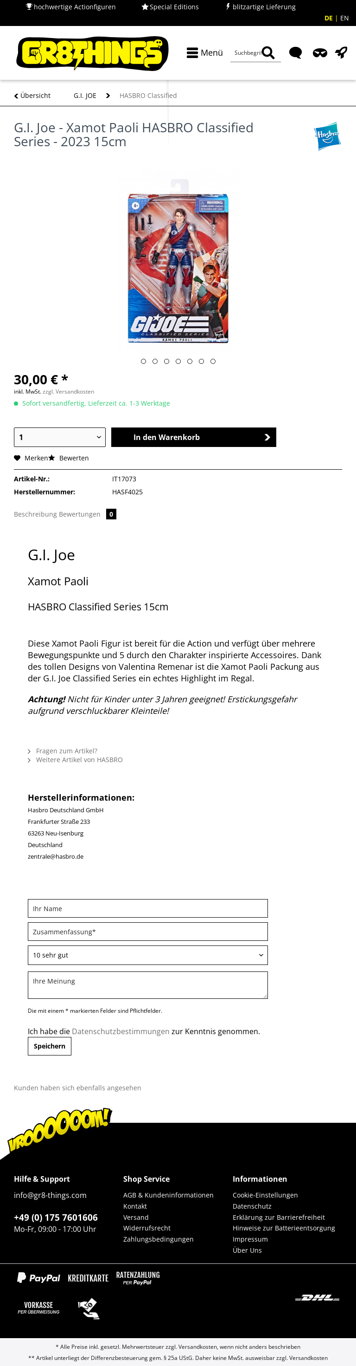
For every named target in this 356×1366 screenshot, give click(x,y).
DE (329, 17)
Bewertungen (87, 514)
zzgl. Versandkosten (68, 391)
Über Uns (247, 1250)
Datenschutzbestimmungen (121, 1031)
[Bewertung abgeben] (148, 955)
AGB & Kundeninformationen (168, 1195)
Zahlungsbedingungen (158, 1239)
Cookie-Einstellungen (265, 1195)
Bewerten (68, 457)
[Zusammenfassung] (148, 931)
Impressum (250, 1239)
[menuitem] (203, 53)
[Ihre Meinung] (148, 985)
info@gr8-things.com (50, 1195)
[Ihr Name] (148, 908)
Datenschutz (252, 1206)
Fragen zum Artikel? (62, 750)
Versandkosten (197, 1347)
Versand (136, 1217)
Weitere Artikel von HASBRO (75, 759)
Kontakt (135, 1206)
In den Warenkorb (202, 437)
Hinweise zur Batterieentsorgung (284, 1228)
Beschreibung (35, 514)
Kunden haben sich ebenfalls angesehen (77, 1087)
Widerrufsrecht (147, 1228)
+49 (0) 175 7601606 (56, 1217)
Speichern (49, 1046)
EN (344, 17)
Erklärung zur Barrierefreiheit (279, 1217)
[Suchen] (268, 53)
